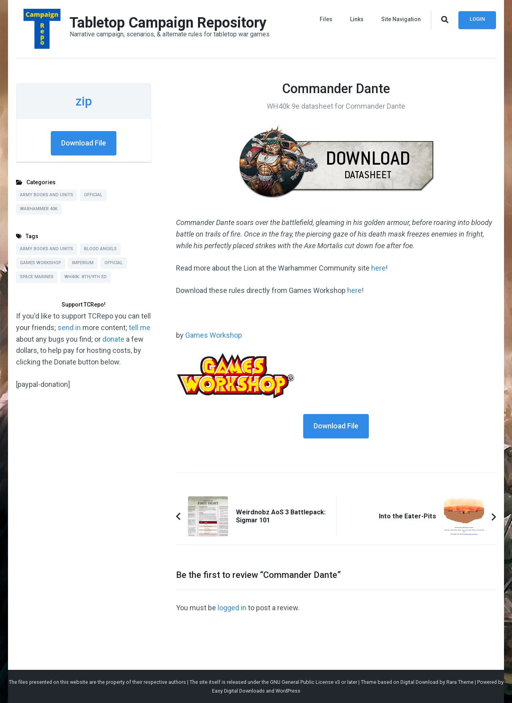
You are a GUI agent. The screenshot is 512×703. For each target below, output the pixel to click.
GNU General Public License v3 (305, 682)
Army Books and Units (46, 194)
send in (69, 327)
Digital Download (419, 682)
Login (477, 19)
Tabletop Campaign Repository (168, 22)
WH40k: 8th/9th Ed (85, 276)
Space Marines (37, 276)
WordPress (288, 691)
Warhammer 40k (39, 208)
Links (357, 19)
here (378, 268)
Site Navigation (401, 19)
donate (113, 339)
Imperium (83, 262)
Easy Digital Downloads (238, 691)
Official (93, 194)
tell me (139, 327)
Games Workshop (213, 335)
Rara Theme (460, 682)
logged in (232, 607)
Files (326, 19)
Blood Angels (100, 248)
